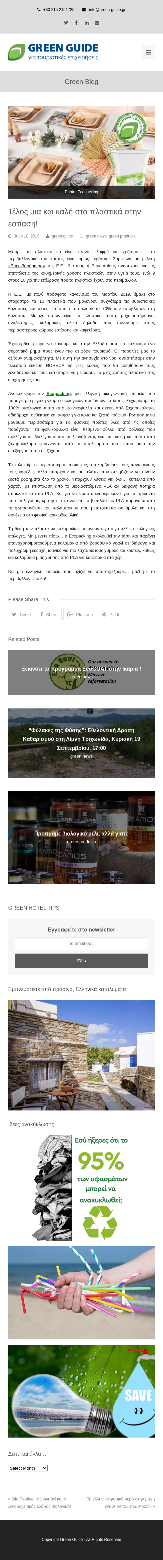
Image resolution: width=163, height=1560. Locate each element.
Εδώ (81, 960)
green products (122, 236)
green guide (62, 236)
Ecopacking (58, 393)
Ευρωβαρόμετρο (27, 265)
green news (96, 236)
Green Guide (71, 1539)
